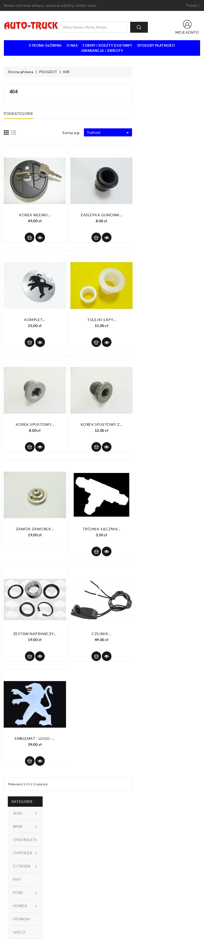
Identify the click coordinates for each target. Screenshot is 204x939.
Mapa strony (116, 856)
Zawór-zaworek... (103, 529)
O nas (72, 45)
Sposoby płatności (156, 45)
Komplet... (102, 319)
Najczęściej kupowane (72, 849)
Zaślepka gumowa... (169, 215)
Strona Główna (45, 45)
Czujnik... (169, 633)
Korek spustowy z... (169, 424)
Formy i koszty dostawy (107, 45)
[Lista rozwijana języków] (193, 5)
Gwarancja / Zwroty (102, 50)
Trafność (177, 133)
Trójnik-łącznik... (169, 529)
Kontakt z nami (118, 849)
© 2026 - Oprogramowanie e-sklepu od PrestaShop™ (102, 933)
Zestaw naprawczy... (102, 633)
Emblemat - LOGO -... (103, 738)
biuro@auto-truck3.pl (27, 915)
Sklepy (111, 864)
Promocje (62, 833)
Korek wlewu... (103, 215)
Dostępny (36, 271)
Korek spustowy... (103, 424)
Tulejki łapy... (169, 319)
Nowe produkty (67, 841)
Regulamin (114, 833)
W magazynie (36, 280)
